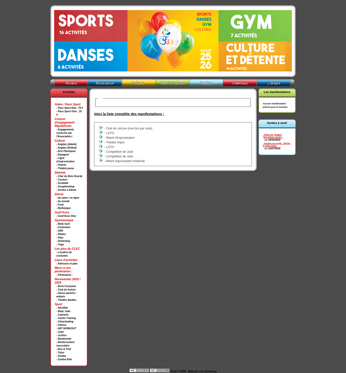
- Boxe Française (66, 286)
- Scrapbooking (65, 186)
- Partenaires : (64, 275)
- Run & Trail (63, 349)
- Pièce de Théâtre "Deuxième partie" (272, 136)
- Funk (60, 204)
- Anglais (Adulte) (66, 144)
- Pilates (61, 234)
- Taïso (60, 352)
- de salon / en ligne (67, 197)
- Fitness (61, 325)
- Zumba (61, 356)
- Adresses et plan (67, 263)
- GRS (59, 230)
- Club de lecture (66, 289)
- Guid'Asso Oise (66, 216)
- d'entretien (63, 227)
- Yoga (60, 244)
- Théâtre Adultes (66, 300)
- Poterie (61, 165)
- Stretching (63, 241)
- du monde (63, 201)
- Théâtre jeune (65, 168)
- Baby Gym (63, 223)
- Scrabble (62, 183)
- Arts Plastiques (66, 151)
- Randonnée (63, 338)
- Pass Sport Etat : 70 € (69, 108)
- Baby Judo (63, 311)
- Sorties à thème (66, 190)
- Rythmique (63, 208)
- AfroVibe (62, 307)
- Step (59, 237)
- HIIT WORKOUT (66, 328)
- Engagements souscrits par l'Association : (65, 133)
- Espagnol (62, 154)
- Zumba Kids (64, 359)
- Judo (60, 332)
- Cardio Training (66, 318)
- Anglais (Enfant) (66, 147)
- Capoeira (62, 314)
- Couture (61, 179)
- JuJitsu (61, 335)
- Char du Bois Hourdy (69, 176)
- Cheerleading (64, 321)
